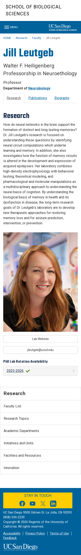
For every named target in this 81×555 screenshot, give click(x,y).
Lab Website (40, 339)
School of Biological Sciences (34, 10)
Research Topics (16, 418)
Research (21, 38)
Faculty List (12, 406)
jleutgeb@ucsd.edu (40, 350)
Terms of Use (59, 533)
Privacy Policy (35, 533)
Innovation (11, 468)
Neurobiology (39, 88)
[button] (40, 371)
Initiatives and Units (18, 443)
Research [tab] (14, 98)
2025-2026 (15, 371)
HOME (7, 38)
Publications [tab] (37, 98)
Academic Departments (21, 431)
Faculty (36, 38)
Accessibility (12, 533)
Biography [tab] (62, 98)
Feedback (10, 538)
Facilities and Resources (22, 455)
